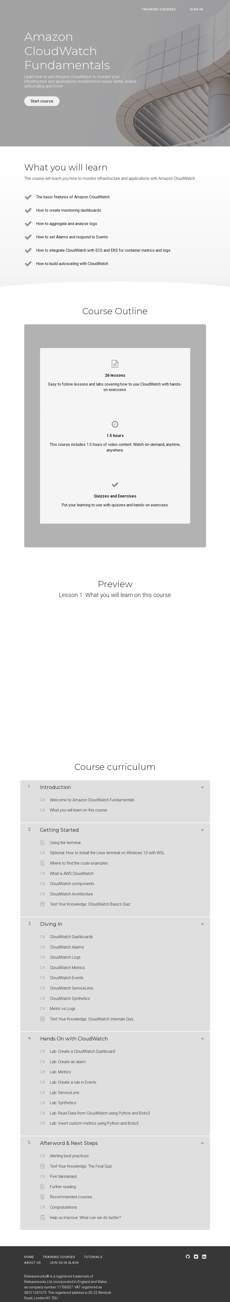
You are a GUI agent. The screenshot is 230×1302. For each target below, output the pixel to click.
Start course (42, 101)
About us (32, 1260)
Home (29, 1254)
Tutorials (93, 1254)
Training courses (167, 9)
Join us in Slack (64, 1260)
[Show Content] (202, 783)
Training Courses (59, 1254)
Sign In (199, 9)
